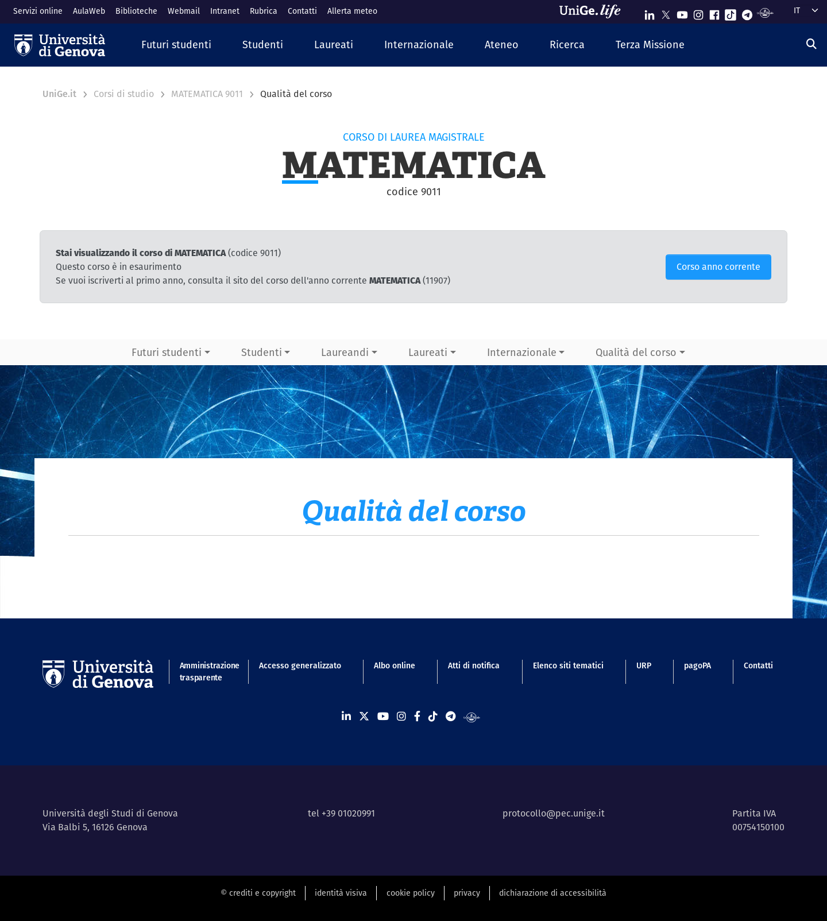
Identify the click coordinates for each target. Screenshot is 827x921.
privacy (467, 893)
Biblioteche (136, 11)
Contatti (302, 11)
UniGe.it (59, 93)
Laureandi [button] (345, 352)
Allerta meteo (352, 11)
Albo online (394, 665)
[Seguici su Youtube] (682, 12)
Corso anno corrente (718, 266)
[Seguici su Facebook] (714, 12)
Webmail (184, 11)
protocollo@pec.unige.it (554, 813)
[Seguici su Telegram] (747, 12)
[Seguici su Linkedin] (649, 12)
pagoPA (697, 665)
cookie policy (411, 893)
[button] (176, 45)
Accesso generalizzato (300, 665)
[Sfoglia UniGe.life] (593, 11)
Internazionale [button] (522, 352)
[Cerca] (811, 44)
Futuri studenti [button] (167, 352)
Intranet (224, 11)
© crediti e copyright (258, 893)
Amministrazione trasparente (203, 671)
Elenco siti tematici (568, 665)
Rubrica (263, 11)
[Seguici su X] (665, 12)
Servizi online (38, 11)
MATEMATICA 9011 (207, 93)
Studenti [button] (261, 352)
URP (643, 665)
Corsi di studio (124, 93)
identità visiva (341, 893)
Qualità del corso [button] (636, 352)
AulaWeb (89, 11)
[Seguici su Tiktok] (730, 12)
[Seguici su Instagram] (698, 12)
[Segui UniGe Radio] (765, 12)
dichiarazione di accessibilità (552, 893)
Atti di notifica (474, 665)
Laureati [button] (427, 352)
